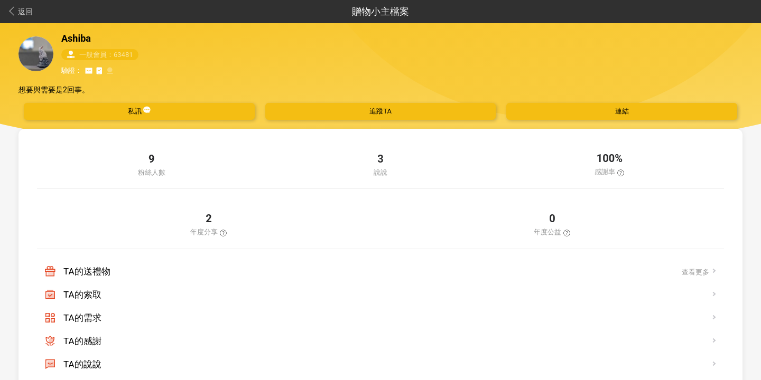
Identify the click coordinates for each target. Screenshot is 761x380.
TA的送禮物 (86, 271)
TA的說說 (82, 364)
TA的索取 (82, 294)
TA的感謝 (82, 341)
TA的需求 (82, 317)
